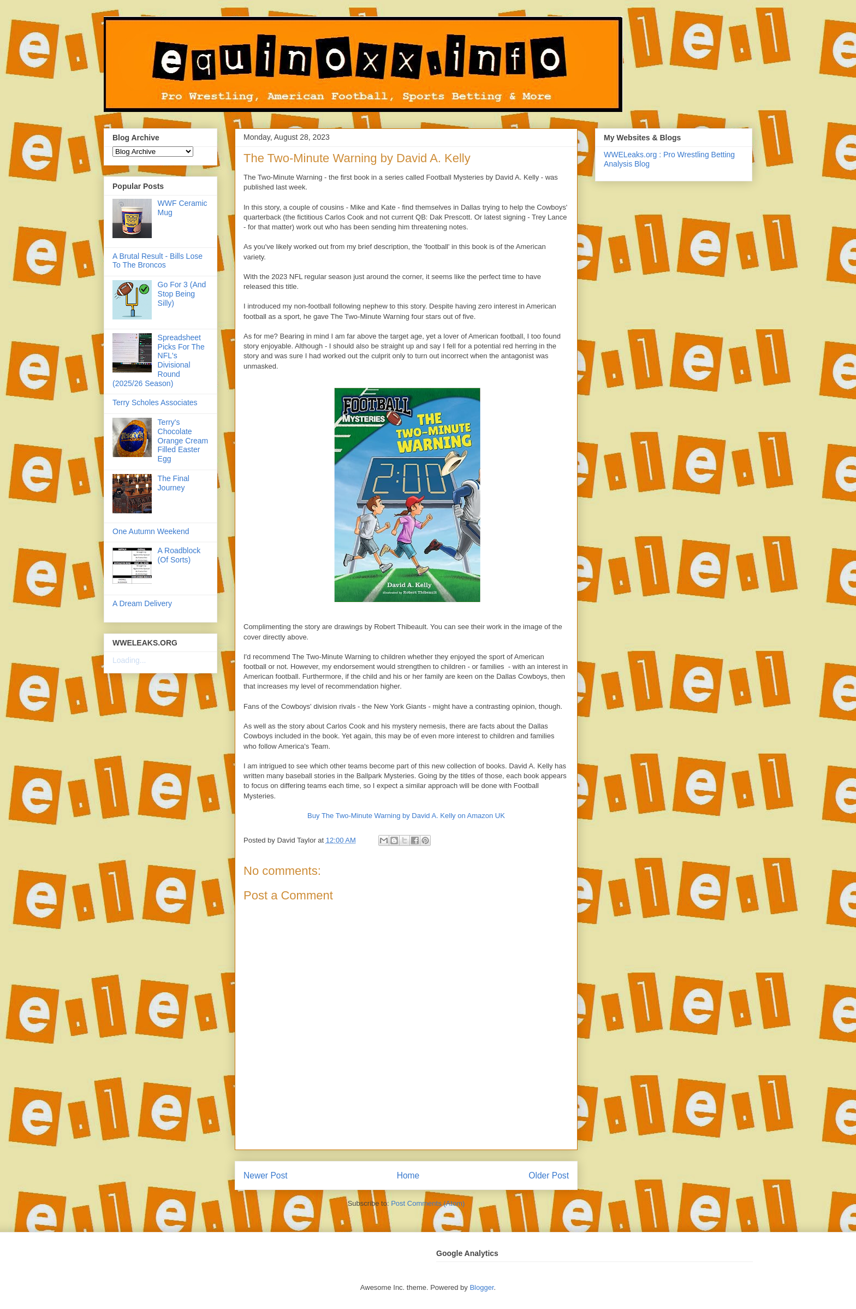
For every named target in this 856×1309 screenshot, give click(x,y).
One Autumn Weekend (150, 531)
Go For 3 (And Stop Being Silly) (182, 293)
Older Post (548, 1175)
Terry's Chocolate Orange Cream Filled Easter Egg (183, 440)
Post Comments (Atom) (428, 1203)
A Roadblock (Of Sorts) (179, 555)
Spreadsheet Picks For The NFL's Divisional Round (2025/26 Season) (158, 360)
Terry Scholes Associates (155, 402)
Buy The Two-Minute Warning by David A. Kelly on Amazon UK (406, 816)
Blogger (481, 1287)
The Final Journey (173, 483)
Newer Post (265, 1175)
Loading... (129, 660)
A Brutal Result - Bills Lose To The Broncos (157, 261)
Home (408, 1175)
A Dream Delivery (142, 603)
